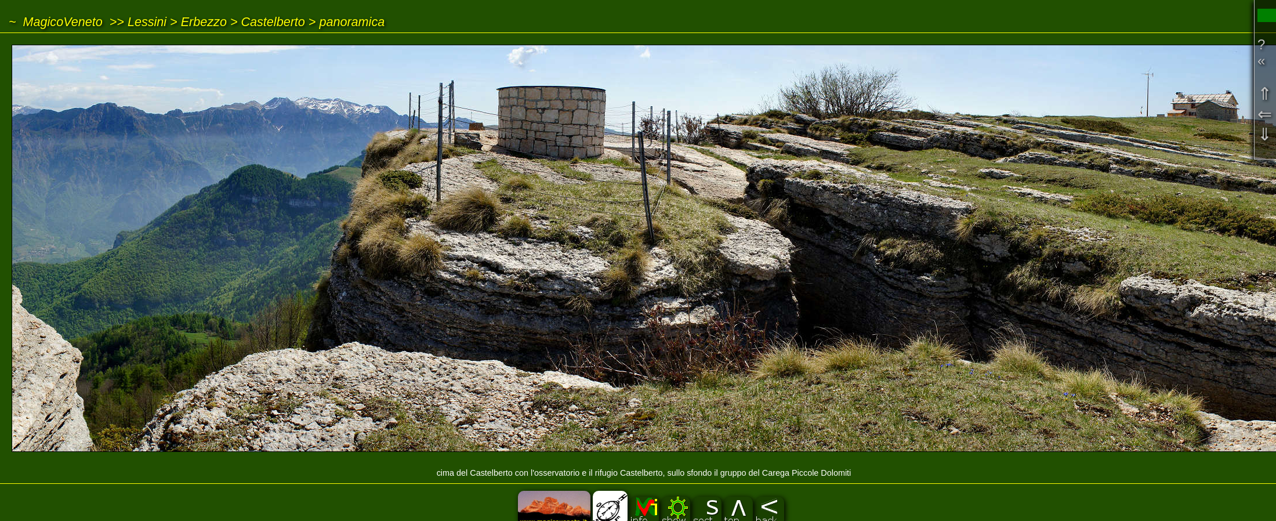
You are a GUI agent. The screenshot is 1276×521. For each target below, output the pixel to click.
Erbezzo (204, 22)
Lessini (147, 22)
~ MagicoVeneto (56, 22)
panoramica (352, 22)
